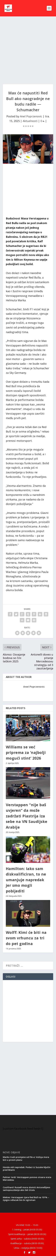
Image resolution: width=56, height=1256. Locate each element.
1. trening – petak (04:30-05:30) (27, 1229)
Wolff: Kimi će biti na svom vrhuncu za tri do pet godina (26, 938)
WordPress (28, 1220)
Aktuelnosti (30, 121)
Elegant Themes (27, 1216)
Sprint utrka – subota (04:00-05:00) (27, 1238)
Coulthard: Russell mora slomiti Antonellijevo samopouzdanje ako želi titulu (26, 1188)
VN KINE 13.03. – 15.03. (27, 1225)
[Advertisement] (28, 50)
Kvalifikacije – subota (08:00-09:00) (27, 1243)
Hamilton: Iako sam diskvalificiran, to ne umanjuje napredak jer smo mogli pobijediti (26, 879)
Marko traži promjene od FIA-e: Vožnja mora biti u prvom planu (26, 1158)
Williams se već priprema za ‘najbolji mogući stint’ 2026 (26, 752)
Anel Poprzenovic (31, 116)
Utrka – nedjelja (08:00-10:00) (28, 1247)
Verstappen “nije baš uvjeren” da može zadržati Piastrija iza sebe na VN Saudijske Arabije (26, 816)
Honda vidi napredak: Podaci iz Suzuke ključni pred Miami (26, 1168)
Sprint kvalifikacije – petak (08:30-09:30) (27, 1234)
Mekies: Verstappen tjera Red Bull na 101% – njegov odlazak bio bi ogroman (26, 1198)
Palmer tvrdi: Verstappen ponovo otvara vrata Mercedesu (27, 1178)
